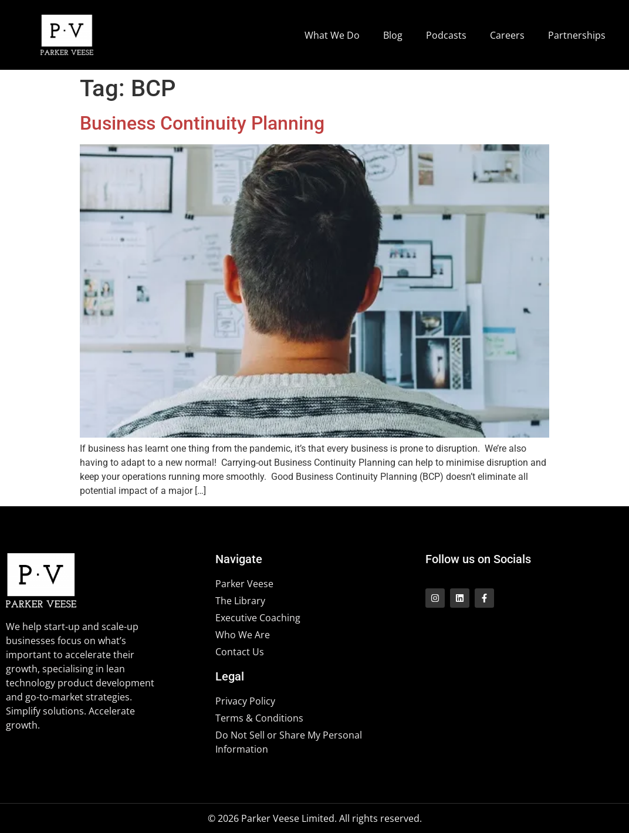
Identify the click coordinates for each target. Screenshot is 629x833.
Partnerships (577, 35)
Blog (393, 35)
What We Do (332, 35)
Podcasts (446, 35)
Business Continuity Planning (202, 123)
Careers (507, 35)
